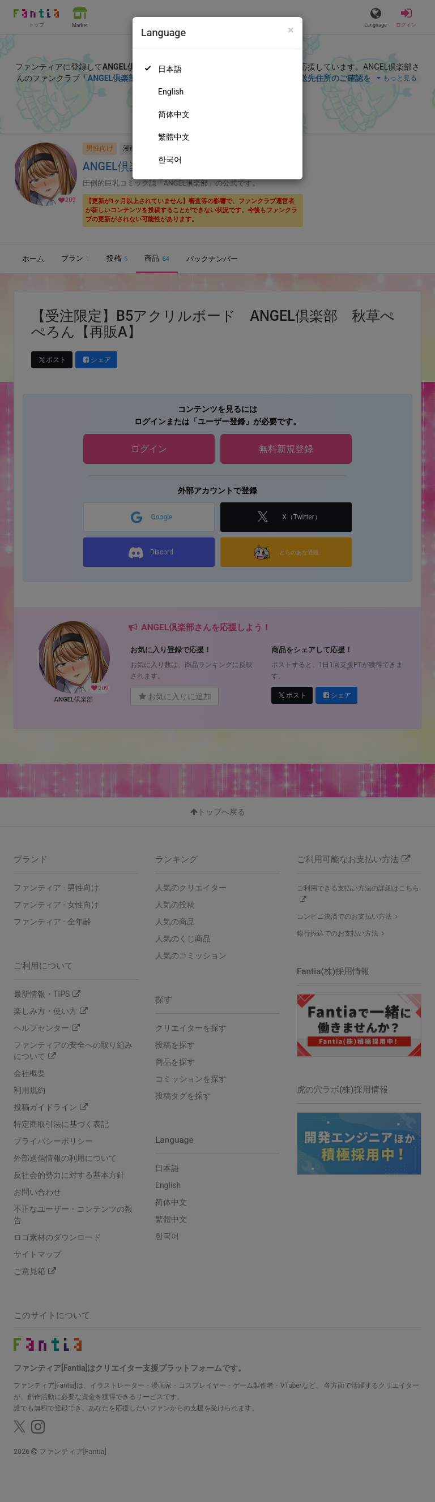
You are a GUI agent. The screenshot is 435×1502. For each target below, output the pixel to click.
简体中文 (174, 114)
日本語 (170, 69)
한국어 (170, 159)
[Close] (291, 30)
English (171, 91)
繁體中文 (174, 136)
